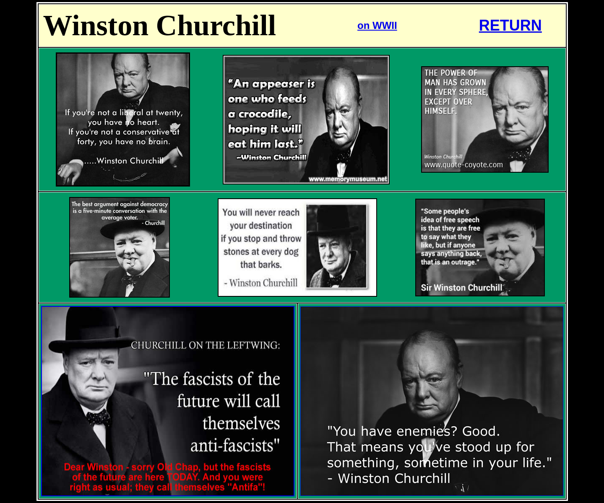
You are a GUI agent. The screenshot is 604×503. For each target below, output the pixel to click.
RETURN (510, 25)
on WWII (377, 25)
